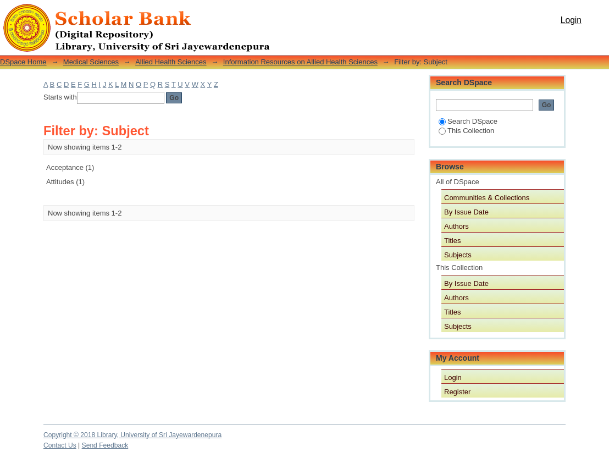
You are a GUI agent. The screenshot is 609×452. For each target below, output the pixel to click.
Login (571, 20)
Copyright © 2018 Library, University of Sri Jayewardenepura (132, 435)
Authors (456, 226)
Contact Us (59, 445)
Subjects (458, 255)
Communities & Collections (486, 198)
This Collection (466, 130)
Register (457, 392)
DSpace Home (23, 62)
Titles (452, 240)
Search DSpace (468, 121)
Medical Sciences (91, 62)
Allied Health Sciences (170, 62)
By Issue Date (466, 212)
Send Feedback (105, 445)
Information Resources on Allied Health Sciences (300, 62)
